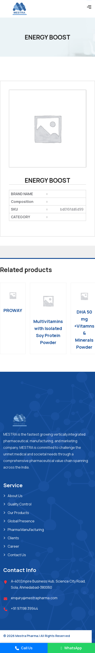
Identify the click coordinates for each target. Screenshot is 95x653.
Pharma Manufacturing (26, 529)
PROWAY (12, 310)
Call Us (24, 648)
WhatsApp (71, 648)
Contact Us (17, 554)
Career (13, 546)
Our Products (18, 512)
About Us (15, 495)
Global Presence (21, 521)
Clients (13, 538)
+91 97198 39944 (24, 608)
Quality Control (19, 504)
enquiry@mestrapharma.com (34, 597)
